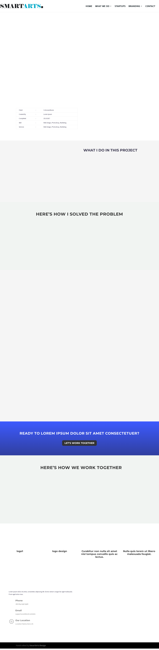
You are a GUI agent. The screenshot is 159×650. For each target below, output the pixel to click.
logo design (59, 551)
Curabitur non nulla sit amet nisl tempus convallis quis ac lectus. (99, 554)
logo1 (20, 551)
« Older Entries (4, 560)
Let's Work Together (79, 443)
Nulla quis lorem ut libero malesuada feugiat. (139, 552)
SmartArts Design (37, 645)
